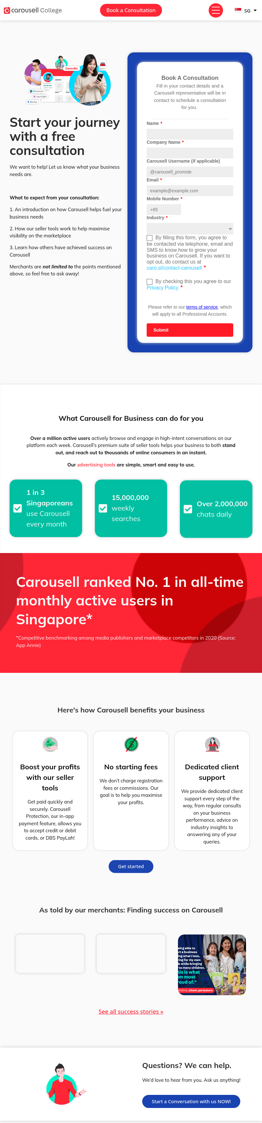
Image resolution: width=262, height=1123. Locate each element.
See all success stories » (131, 1011)
